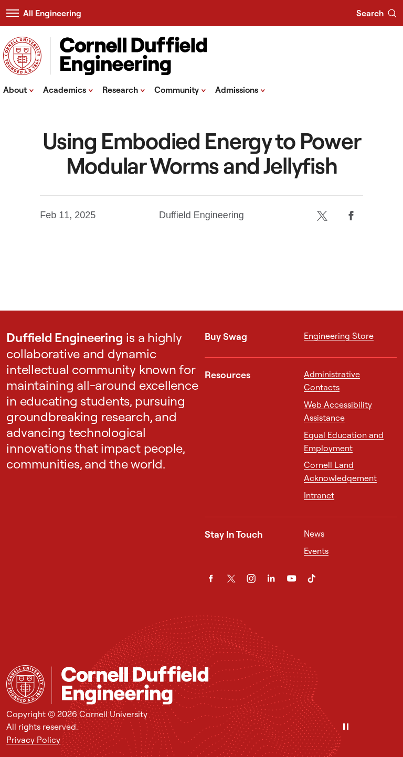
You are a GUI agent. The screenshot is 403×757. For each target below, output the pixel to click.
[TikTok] (311, 578)
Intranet (319, 495)
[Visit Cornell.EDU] (22, 56)
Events (316, 551)
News (314, 533)
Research (123, 89)
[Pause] (346, 727)
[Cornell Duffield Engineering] (223, 685)
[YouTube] (291, 578)
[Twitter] (322, 215)
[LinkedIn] (271, 578)
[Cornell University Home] (25, 684)
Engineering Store (339, 335)
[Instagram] (251, 578)
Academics (68, 89)
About (18, 89)
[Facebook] (351, 215)
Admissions (240, 89)
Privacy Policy (33, 739)
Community (180, 89)
